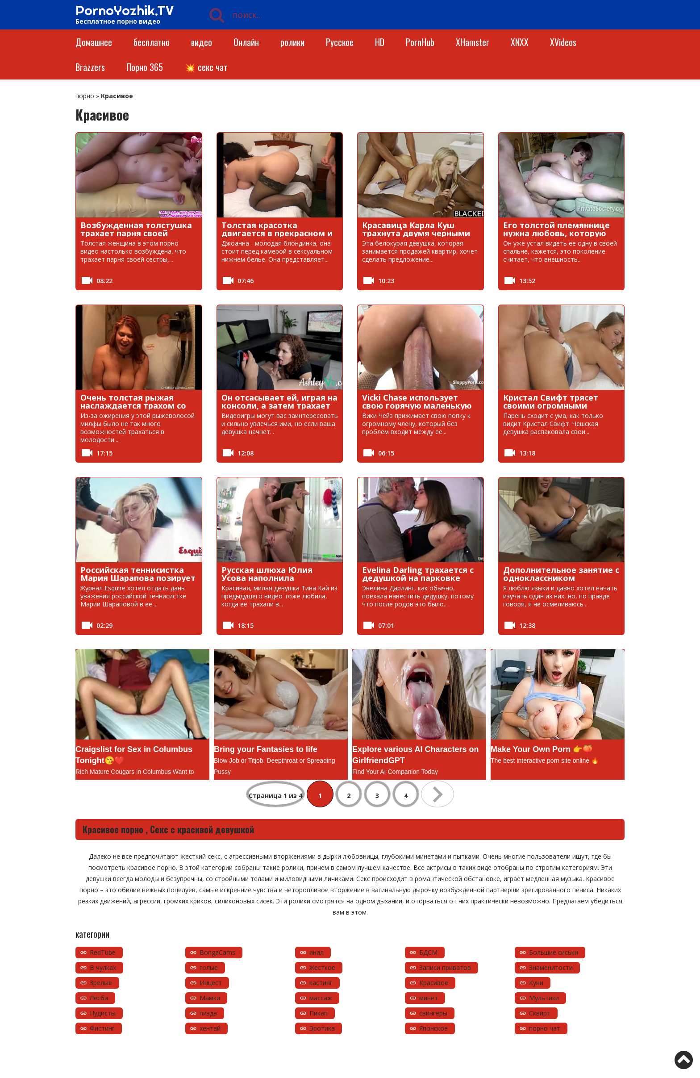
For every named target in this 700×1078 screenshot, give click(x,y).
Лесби (99, 998)
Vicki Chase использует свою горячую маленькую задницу (417, 405)
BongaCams (217, 952)
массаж (320, 998)
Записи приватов (445, 967)
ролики (292, 42)
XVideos (563, 42)
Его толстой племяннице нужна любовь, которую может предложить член (556, 233)
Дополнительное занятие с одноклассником (561, 573)
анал (316, 952)
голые (209, 967)
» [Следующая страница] (437, 794)
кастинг (321, 982)
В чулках (103, 967)
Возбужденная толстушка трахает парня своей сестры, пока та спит (136, 233)
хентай (210, 1028)
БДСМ (428, 952)
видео (201, 42)
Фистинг (102, 1028)
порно (84, 96)
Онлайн (246, 42)
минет (428, 998)
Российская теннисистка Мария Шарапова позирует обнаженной (138, 577)
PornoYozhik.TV (124, 10)
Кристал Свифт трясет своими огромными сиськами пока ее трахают (559, 405)
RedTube (103, 952)
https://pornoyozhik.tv (141, 1057)
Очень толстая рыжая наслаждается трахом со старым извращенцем (133, 405)
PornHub (420, 42)
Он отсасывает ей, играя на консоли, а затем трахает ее (279, 405)
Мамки (210, 998)
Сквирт (539, 1013)
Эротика (322, 1028)
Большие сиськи (553, 952)
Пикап (318, 1013)
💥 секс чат (205, 67)
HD (379, 42)
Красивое (433, 982)
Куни (536, 982)
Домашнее (93, 42)
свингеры (433, 1013)
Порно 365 (144, 67)
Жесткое (322, 967)
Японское (433, 1028)
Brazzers (90, 67)
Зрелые (101, 982)
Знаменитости (551, 967)
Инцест (211, 982)
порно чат (544, 1028)
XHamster (472, 42)
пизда (208, 1013)
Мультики (544, 998)
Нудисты (103, 1013)
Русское (340, 42)
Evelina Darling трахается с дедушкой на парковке (418, 573)
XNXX (520, 42)
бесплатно (151, 42)
